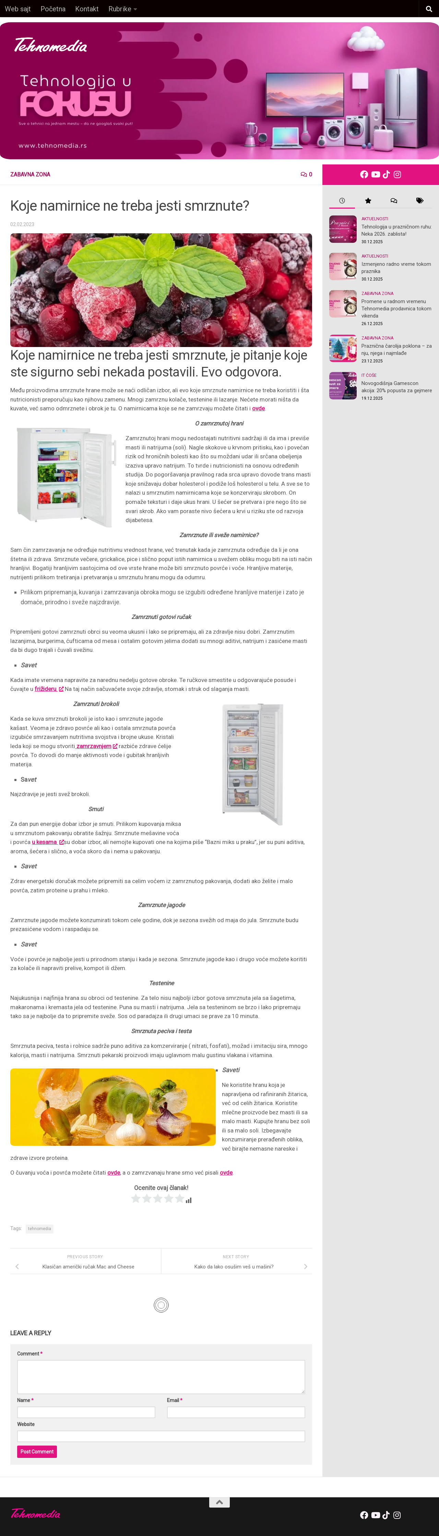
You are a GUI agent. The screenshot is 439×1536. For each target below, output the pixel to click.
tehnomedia (39, 1228)
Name (25, 1400)
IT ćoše (369, 375)
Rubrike (119, 9)
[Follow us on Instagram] (397, 174)
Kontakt (87, 9)
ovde (258, 408)
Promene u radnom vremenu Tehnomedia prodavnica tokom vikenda (396, 308)
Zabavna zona (30, 174)
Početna (53, 9)
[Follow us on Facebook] (364, 174)
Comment (30, 1354)
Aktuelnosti (374, 218)
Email (174, 1400)
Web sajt (18, 9)
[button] (429, 9)
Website (26, 1424)
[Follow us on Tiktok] (386, 174)
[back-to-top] (219, 1502)
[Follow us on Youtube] (375, 174)
